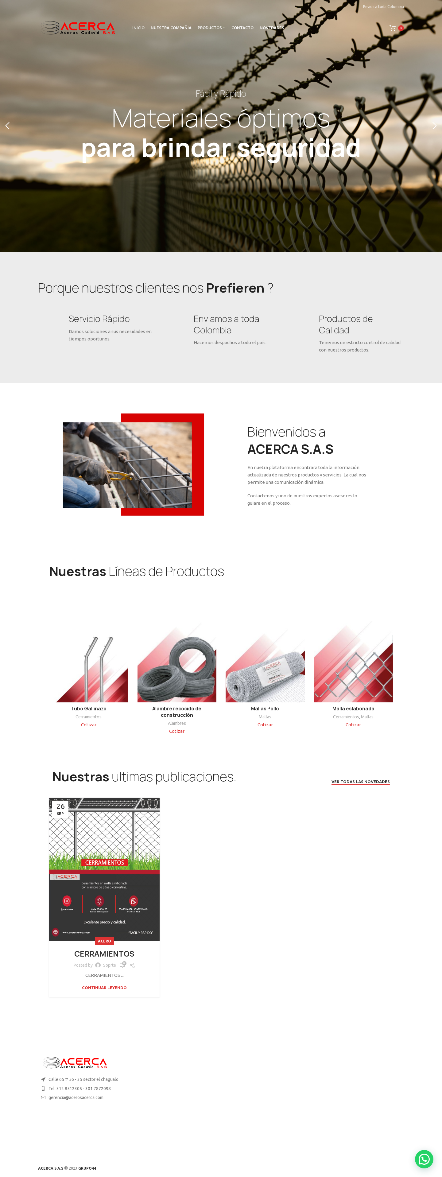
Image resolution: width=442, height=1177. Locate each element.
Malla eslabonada (353, 708)
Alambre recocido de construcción (176, 711)
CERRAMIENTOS (104, 954)
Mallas (265, 716)
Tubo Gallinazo (89, 708)
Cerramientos (89, 716)
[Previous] (7, 126)
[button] (424, 1159)
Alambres (177, 723)
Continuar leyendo (104, 988)
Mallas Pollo (265, 708)
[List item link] (80, 1088)
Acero (104, 941)
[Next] (434, 126)
